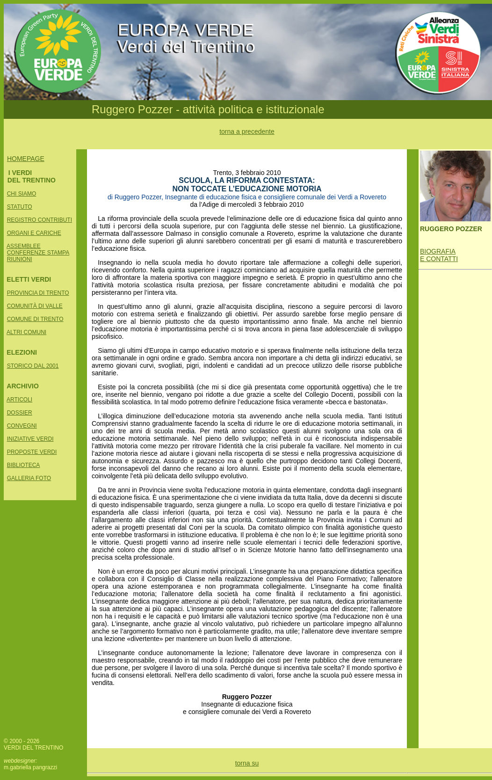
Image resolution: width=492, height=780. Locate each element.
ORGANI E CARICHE (34, 233)
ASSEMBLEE (24, 246)
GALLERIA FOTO (29, 478)
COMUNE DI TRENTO (35, 319)
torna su (247, 763)
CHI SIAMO (21, 193)
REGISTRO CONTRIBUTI (39, 220)
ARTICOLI (19, 399)
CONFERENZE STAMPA (38, 252)
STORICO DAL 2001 (33, 366)
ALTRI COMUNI (26, 332)
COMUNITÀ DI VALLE (35, 306)
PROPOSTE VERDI (32, 452)
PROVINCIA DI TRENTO (38, 293)
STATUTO (19, 207)
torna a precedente (247, 131)
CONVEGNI (22, 426)
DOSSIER (19, 412)
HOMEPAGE (25, 158)
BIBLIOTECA (23, 465)
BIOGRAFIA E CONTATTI (439, 255)
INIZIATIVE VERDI (30, 439)
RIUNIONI (19, 259)
